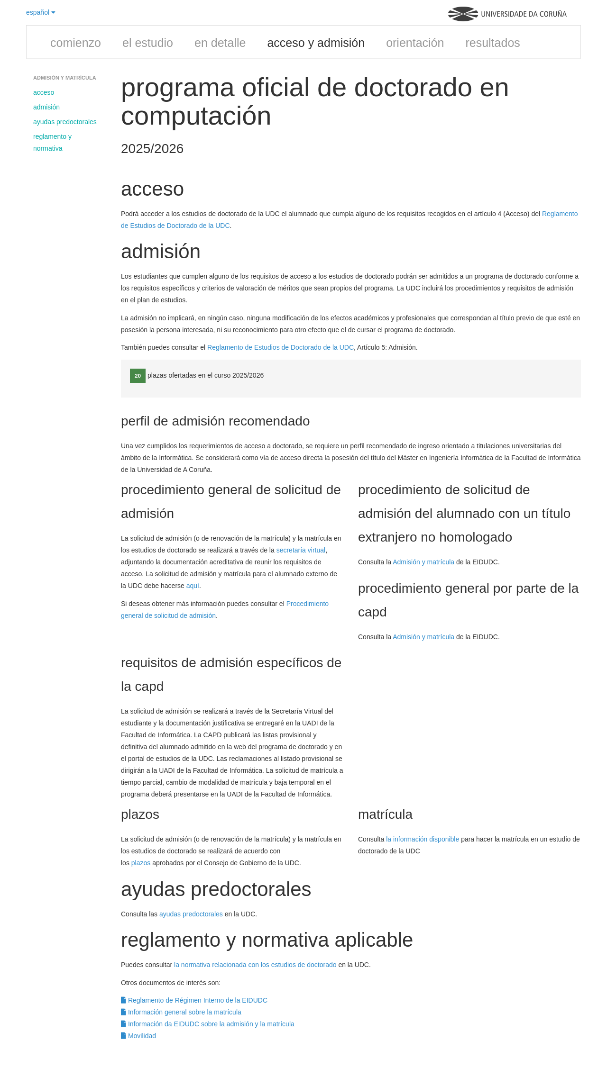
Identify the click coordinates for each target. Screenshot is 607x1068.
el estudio (147, 42)
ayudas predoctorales (65, 122)
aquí (192, 585)
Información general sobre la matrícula (181, 1012)
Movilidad (138, 1036)
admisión (46, 107)
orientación (415, 42)
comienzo (75, 42)
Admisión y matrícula (423, 562)
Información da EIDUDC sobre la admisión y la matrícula (207, 1024)
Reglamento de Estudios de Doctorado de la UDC (280, 347)
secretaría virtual (300, 550)
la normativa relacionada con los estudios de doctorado (255, 964)
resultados (492, 42)
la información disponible (422, 839)
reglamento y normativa (52, 142)
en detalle (220, 42)
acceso (43, 92)
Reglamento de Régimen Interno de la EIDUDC (194, 1000)
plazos (140, 863)
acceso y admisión (316, 42)
